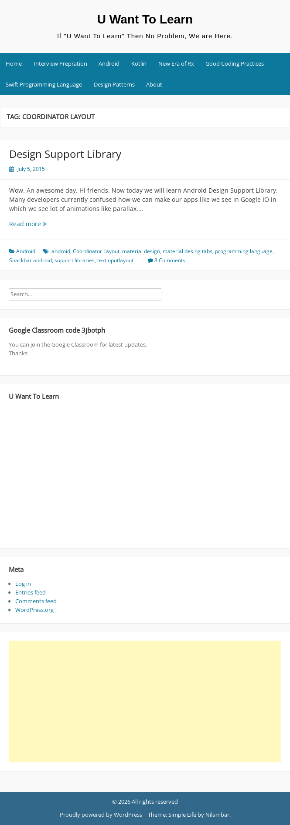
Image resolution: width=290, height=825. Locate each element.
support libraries (75, 260)
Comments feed (36, 601)
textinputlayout (115, 260)
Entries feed (30, 592)
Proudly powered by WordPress (101, 814)
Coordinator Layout (96, 251)
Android (109, 63)
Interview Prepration (60, 63)
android (60, 251)
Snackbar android (30, 260)
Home (14, 63)
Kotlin (139, 63)
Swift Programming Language (44, 84)
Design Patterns (114, 84)
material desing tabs (187, 251)
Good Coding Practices (234, 63)
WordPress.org (34, 610)
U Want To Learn (145, 19)
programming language (244, 251)
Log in (23, 584)
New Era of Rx (176, 63)
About (154, 84)
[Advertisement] (142, 701)
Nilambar (217, 814)
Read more (36, 223)
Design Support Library (65, 154)
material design (141, 251)
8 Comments (169, 260)
